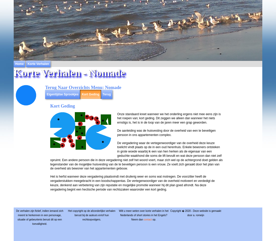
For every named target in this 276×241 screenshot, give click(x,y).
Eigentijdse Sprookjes (62, 94)
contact (148, 219)
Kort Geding (90, 94)
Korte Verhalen (38, 64)
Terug (107, 94)
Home (19, 64)
